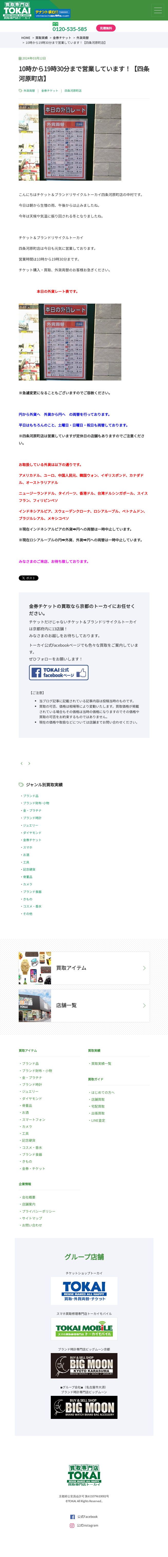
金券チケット (62, 37)
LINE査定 (98, 1120)
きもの (27, 899)
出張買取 (98, 1113)
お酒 (26, 854)
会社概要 (28, 1197)
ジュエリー (30, 825)
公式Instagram (84, 1525)
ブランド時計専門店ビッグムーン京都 (84, 1349)
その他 (27, 913)
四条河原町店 (73, 90)
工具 (26, 862)
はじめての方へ (103, 1092)
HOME (25, 37)
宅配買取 (98, 1106)
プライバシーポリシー (38, 1211)
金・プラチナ (32, 810)
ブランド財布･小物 (36, 803)
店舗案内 (28, 1204)
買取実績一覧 (101, 1063)
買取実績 (41, 37)
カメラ (27, 884)
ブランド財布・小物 (37, 1070)
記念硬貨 (29, 869)
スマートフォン (33, 1119)
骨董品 (27, 876)
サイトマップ (32, 1218)
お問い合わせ (32, 1225)
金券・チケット (33, 1168)
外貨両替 (82, 37)
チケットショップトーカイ (84, 1273)
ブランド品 (30, 795)
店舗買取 (98, 1099)
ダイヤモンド (32, 832)
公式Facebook (84, 1516)
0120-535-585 (70, 29)
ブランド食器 (32, 891)
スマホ (27, 847)
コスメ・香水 (32, 906)
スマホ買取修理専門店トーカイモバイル (84, 1313)
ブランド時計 (32, 818)
